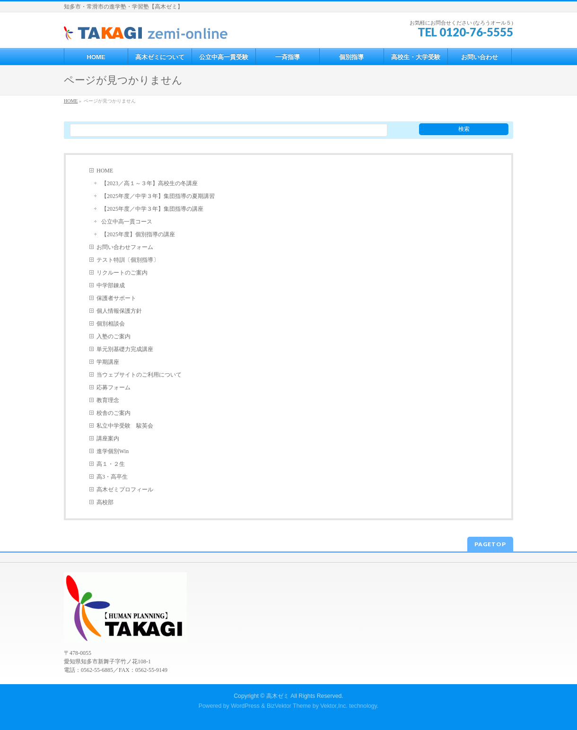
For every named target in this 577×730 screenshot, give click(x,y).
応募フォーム (113, 387)
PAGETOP (490, 544)
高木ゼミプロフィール (124, 489)
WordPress (245, 706)
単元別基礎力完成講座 (124, 349)
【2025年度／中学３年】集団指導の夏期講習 (158, 196)
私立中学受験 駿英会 (124, 425)
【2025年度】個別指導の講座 (138, 234)
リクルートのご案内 (122, 272)
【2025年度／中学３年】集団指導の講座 (152, 209)
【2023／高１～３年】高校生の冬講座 (149, 183)
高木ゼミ (277, 696)
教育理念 (107, 400)
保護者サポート (116, 298)
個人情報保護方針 (119, 311)
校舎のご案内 (113, 413)
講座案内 (107, 438)
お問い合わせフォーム (124, 247)
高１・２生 (110, 464)
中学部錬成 (110, 285)
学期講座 (107, 362)
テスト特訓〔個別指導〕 (127, 260)
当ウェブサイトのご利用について (139, 374)
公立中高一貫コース (126, 221)
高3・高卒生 (112, 476)
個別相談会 (110, 323)
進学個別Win (112, 451)
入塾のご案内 (113, 336)
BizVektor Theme (289, 706)
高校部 (105, 502)
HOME (104, 170)
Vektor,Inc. (334, 706)
